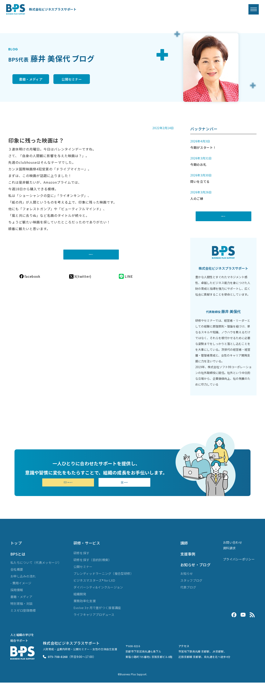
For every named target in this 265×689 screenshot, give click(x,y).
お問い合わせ (68, 488)
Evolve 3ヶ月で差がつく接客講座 (97, 614)
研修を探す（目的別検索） (92, 566)
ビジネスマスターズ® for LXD (94, 587)
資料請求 (124, 488)
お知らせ (186, 579)
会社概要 (16, 576)
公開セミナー (90, 79)
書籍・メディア (34, 79)
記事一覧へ (91, 250)
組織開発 (79, 600)
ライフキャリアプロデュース (93, 621)
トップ (16, 549)
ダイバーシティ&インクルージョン (98, 593)
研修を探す (81, 559)
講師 (184, 549)
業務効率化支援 (84, 607)
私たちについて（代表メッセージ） (35, 569)
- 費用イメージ (20, 589)
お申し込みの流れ (23, 582)
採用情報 (16, 596)
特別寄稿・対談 (21, 610)
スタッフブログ (191, 586)
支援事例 (187, 560)
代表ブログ (188, 593)
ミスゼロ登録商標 (23, 617)
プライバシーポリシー (239, 565)
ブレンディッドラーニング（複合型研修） (103, 580)
